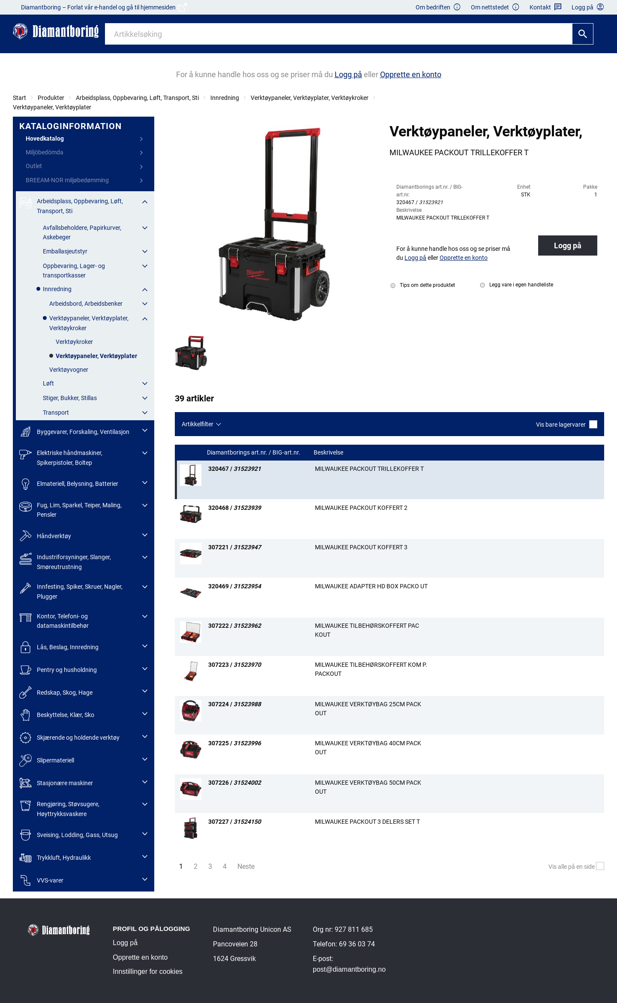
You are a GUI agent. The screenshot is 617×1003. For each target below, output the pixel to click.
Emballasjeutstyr (65, 251)
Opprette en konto (140, 957)
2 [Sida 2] (196, 866)
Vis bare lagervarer (566, 424)
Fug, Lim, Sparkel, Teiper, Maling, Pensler (70, 509)
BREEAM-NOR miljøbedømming (67, 180)
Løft (48, 383)
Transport (56, 412)
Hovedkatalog (45, 138)
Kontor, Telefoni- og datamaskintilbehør (54, 620)
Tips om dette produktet (422, 285)
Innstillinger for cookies (148, 971)
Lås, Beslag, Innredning (59, 647)
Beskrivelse (329, 452)
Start (19, 97)
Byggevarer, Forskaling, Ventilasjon (74, 431)
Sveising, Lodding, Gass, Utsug (68, 835)
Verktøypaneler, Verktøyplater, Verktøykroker (309, 97)
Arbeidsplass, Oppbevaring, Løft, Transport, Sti (137, 97)
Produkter (51, 97)
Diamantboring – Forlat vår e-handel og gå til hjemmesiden (104, 7)
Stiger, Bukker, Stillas (70, 398)
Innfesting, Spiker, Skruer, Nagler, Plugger (71, 590)
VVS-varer (41, 880)
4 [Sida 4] (225, 866)
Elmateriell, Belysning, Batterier (68, 484)
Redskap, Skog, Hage (56, 692)
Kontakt (546, 7)
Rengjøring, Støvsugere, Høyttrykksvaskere (59, 808)
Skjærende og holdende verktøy (69, 738)
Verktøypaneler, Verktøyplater (52, 107)
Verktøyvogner (68, 369)
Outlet (34, 166)
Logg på (567, 245)
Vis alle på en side (576, 866)
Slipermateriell (46, 760)
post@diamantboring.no (349, 969)
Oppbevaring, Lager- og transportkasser (74, 270)
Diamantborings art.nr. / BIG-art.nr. (254, 452)
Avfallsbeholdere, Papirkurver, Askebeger (82, 232)
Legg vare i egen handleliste (516, 285)
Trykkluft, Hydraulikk (55, 858)
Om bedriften (438, 7)
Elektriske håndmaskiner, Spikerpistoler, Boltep (60, 457)
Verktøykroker (74, 341)
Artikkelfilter (197, 424)
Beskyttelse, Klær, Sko (56, 715)
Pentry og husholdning (58, 670)
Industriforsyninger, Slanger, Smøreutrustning (65, 561)
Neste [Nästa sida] (248, 865)
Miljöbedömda (44, 152)
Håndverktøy (45, 536)
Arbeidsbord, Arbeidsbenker (86, 303)
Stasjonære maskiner (56, 783)
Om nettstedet (495, 7)
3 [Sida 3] (210, 866)
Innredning (224, 97)
